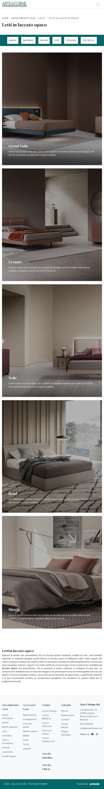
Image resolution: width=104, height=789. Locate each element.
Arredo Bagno (9, 756)
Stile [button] (56, 40)
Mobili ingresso (9, 726)
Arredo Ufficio (46, 767)
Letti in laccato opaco (64, 18)
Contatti (65, 719)
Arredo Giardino (47, 756)
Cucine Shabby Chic (48, 740)
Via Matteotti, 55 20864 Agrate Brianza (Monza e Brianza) (89, 714)
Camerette (7, 751)
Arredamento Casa (23, 18)
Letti (42, 18)
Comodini (7, 735)
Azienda (66, 705)
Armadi (5, 747)
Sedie (26, 740)
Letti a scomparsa (7, 741)
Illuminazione (29, 715)
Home (5, 18)
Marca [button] (12, 40)
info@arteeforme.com (91, 728)
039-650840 (86, 724)
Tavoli (26, 744)
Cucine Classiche (47, 724)
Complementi (30, 719)
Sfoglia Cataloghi (66, 733)
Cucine (46, 705)
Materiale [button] (28, 40)
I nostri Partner (65, 725)
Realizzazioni (67, 715)
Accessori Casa (29, 707)
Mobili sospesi (30, 731)
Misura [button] (44, 40)
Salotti (5, 722)
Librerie (27, 748)
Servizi (64, 710)
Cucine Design (49, 710)
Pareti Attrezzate (7, 717)
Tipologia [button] (71, 40)
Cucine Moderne (46, 717)
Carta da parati (27, 725)
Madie (26, 735)
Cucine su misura (47, 732)
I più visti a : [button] (89, 40)
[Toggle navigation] (98, 4)
